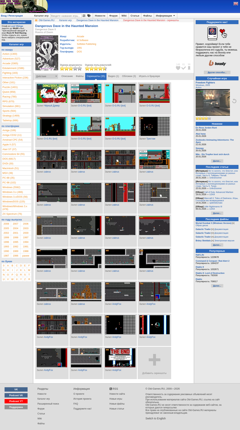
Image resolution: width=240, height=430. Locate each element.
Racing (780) (9, 96)
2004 (15, 228)
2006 (26, 223)
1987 (6, 255)
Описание (67, 76)
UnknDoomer (215, 178)
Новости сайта (117, 394)
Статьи (135, 15)
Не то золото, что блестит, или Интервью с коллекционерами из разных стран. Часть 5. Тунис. (217, 183)
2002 (6, 232)
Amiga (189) (9, 130)
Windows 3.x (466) (12, 192)
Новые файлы (117, 403)
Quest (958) (9, 91)
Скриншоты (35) (96, 76)
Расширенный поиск (48, 403)
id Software (82, 40)
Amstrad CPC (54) (12, 139)
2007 (15, 223)
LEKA (212, 194)
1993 (6, 246)
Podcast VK (16, 395)
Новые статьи (117, 408)
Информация (166, 15)
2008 (6, 223)
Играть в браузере (149, 76)
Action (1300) (9, 53)
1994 (26, 242)
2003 (26, 228)
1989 (15, 251)
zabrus (47, 171)
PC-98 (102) (9, 182)
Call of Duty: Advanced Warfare (218, 192)
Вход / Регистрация (12, 15)
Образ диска (202, 225)
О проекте (78, 394)
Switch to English (155, 418)
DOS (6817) (9, 158)
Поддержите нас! (82, 408)
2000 (26, 232)
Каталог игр (41, 15)
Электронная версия (224, 240)
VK (16, 389)
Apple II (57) (9, 144)
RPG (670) (8, 101)
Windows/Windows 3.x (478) (14, 208)
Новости (100, 15)
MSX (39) (7, 173)
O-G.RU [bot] (84, 105)
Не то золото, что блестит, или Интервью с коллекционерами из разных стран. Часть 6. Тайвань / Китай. (217, 173)
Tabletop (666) (10, 120)
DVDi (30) (7, 163)
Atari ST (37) (9, 149)
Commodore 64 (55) (13, 154)
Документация (221, 229)
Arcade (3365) (10, 63)
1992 (15, 246)
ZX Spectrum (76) (12, 213)
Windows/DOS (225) (13, 201)
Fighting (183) (10, 72)
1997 (26, 237)
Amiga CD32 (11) (11, 135)
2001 (15, 232)
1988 (26, 251)
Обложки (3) (129, 76)
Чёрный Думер (52, 105)
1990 (6, 251)
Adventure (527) (11, 58)
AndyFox (116, 304)
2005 (6, 228)
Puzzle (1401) (10, 87)
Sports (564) (9, 110)
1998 (15, 237)
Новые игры (116, 399)
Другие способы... (217, 72)
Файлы (147, 15)
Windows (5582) (11, 187)
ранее (25, 255)
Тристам (150, 138)
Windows (200, 85)
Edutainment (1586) (13, 68)
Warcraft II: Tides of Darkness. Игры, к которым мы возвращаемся (217, 199)
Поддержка (16, 407)
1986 (15, 255)
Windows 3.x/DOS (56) (15, 196)
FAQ (75, 403)
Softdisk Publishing (86, 44)
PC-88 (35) (8, 177)
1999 (6, 237)
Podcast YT (16, 401)
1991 (79, 48)
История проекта (82, 399)
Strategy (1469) (11, 115)
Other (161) (8, 82)
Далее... (217, 161)
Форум (113, 15)
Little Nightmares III (213, 206)
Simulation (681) (11, 106)
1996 (6, 242)
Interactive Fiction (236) (15, 77)
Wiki (124, 15)
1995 (15, 242)
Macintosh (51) (10, 168)
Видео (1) (113, 76)
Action (199, 87)
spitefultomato (215, 203)
